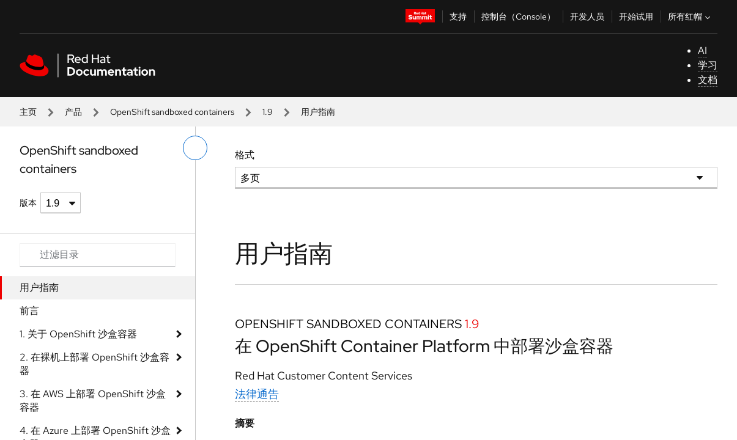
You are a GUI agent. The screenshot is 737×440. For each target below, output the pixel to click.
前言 (29, 310)
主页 (28, 111)
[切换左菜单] (195, 148)
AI (702, 50)
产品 (73, 111)
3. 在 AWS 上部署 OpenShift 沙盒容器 (93, 400)
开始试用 (636, 16)
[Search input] (98, 254)
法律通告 (257, 394)
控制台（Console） (518, 16)
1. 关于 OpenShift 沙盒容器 (78, 334)
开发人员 (587, 16)
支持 (458, 16)
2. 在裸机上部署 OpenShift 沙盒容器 (94, 364)
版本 (28, 202)
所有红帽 (690, 16)
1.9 (267, 111)
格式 (244, 154)
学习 (707, 65)
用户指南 (39, 287)
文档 (707, 79)
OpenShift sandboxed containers (172, 111)
